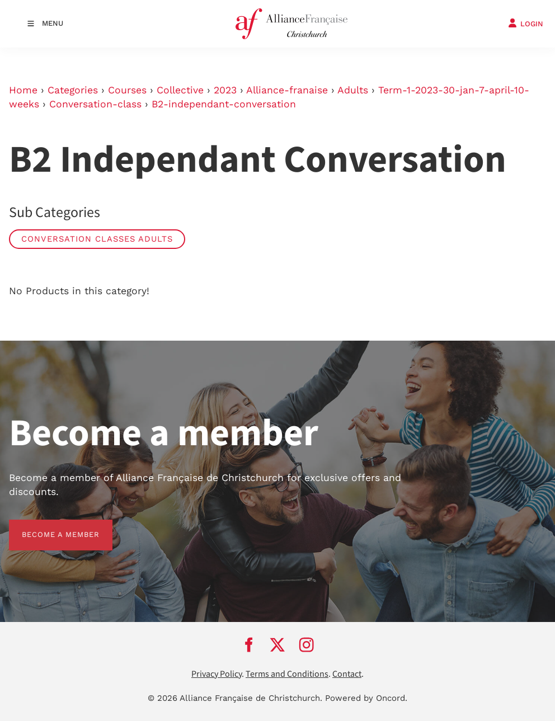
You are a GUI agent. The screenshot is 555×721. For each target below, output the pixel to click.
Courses (127, 90)
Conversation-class (95, 104)
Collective (180, 90)
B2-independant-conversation (224, 104)
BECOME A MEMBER (48, 526)
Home (23, 90)
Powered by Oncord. (366, 698)
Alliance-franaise (287, 90)
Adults (352, 90)
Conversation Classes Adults (97, 239)
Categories (73, 90)
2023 (225, 90)
